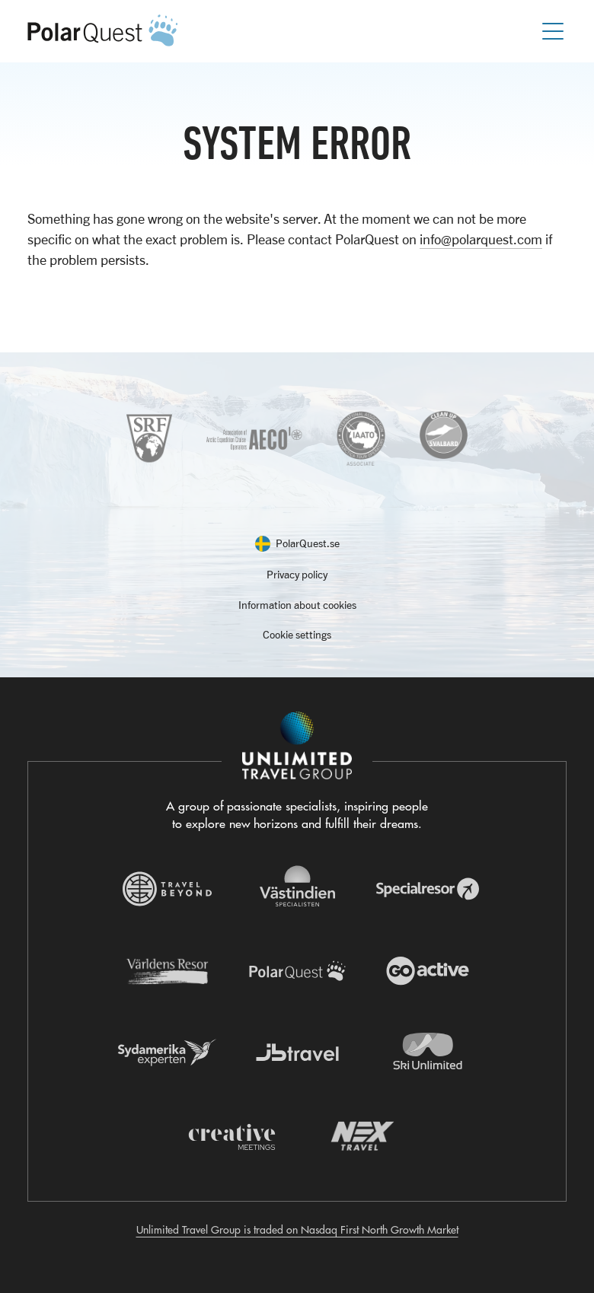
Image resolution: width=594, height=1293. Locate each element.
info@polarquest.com (481, 239)
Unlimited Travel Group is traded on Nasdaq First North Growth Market (297, 1230)
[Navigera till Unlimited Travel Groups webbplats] (297, 746)
